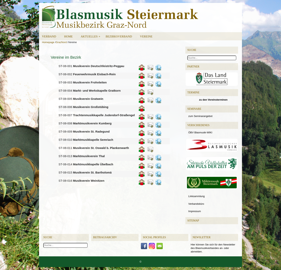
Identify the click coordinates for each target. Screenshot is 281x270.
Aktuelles (92, 35)
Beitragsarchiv (105, 237)
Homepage (48, 42)
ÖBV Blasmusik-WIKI (200, 132)
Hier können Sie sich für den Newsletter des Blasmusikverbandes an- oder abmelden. (213, 248)
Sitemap (193, 220)
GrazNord (61, 42)
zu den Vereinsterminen (213, 99)
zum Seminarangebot (200, 116)
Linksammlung (196, 196)
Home (68, 36)
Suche (47, 237)
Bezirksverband (119, 36)
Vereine (146, 36)
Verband (49, 36)
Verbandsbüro (196, 203)
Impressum (194, 211)
